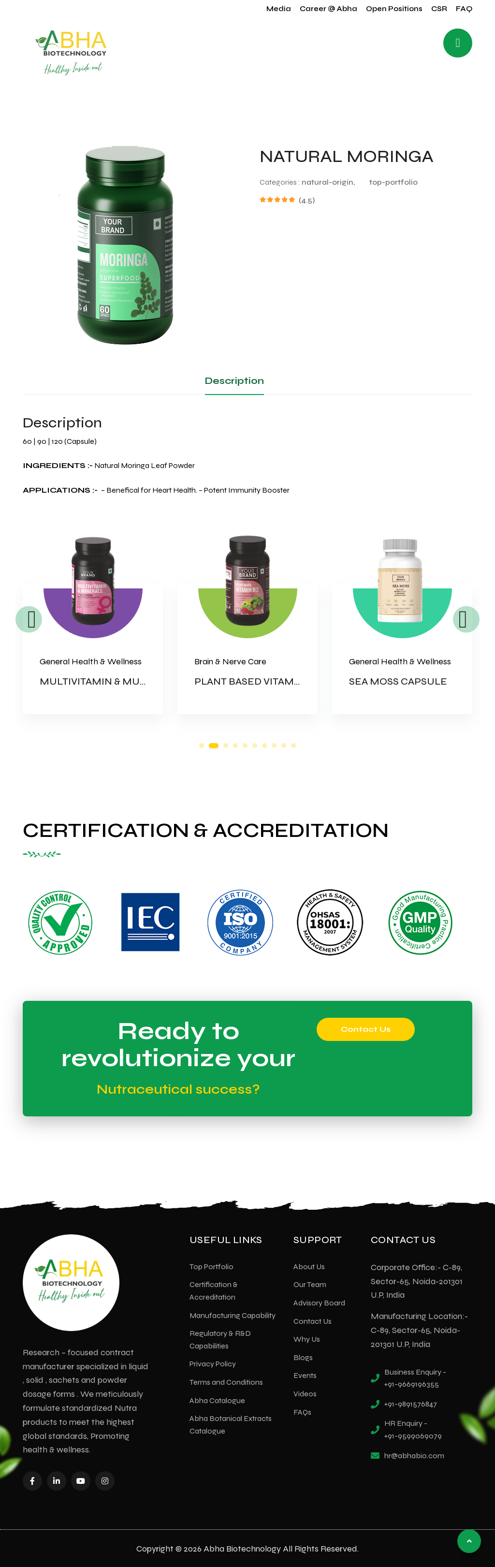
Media (278, 8)
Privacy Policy (212, 1362)
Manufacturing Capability (232, 1314)
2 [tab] (213, 745)
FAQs (302, 1411)
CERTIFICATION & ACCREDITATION (198, 829)
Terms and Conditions (226, 1381)
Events (305, 1374)
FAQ (464, 8)
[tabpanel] (92, 635)
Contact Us (366, 1028)
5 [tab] (245, 745)
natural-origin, (328, 182)
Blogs (303, 1356)
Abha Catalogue (217, 1399)
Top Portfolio (211, 1265)
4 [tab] (235, 745)
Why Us (306, 1338)
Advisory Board (319, 1301)
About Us (309, 1265)
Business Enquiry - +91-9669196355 (415, 1377)
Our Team (309, 1283)
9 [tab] (283, 745)
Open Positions (394, 8)
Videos (305, 1392)
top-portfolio (393, 182)
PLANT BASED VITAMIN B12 (257, 681)
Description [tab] (234, 380)
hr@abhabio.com (414, 1454)
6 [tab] (254, 745)
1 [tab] (201, 745)
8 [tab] (274, 745)
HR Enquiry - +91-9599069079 (413, 1428)
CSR (439, 8)
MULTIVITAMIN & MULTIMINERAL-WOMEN (143, 681)
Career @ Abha (328, 8)
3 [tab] (225, 745)
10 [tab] (293, 745)
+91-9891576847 (410, 1402)
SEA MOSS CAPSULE (398, 681)
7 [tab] (264, 745)
